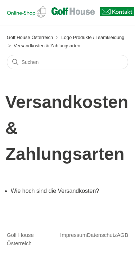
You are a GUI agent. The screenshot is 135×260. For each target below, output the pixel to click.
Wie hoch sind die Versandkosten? (55, 191)
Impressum (73, 235)
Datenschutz (102, 235)
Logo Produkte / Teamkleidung (92, 37)
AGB (123, 235)
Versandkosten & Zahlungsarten (47, 45)
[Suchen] (68, 62)
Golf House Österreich (30, 37)
